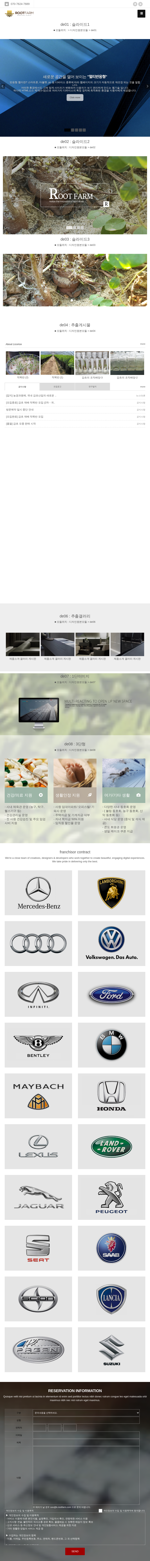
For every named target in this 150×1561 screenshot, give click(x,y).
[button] (5, 88)
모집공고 (57, 386)
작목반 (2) (23, 377)
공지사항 (22, 387)
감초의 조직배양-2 (127, 377)
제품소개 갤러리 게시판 (22, 658)
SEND (75, 1551)
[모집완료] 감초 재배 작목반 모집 (24, 416)
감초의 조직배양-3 (92, 377)
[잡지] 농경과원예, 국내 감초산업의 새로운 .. (31, 395)
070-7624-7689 (20, 3)
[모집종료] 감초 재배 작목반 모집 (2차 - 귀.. (30, 402)
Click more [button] (75, 97)
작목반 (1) (57, 377)
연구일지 (92, 386)
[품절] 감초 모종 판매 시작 (21, 423)
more (142, 344)
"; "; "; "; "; (86, 1412)
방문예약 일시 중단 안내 (20, 409)
